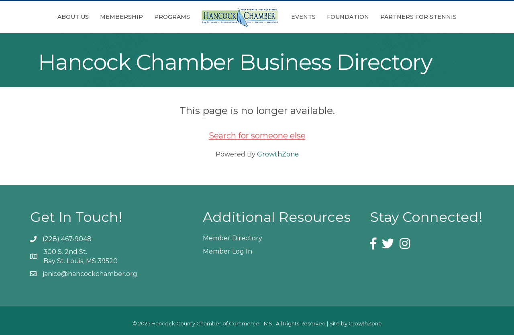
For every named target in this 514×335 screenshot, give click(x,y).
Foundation (348, 16)
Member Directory (232, 238)
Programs (172, 16)
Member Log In (227, 251)
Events (303, 16)
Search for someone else (257, 135)
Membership (121, 16)
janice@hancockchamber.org (90, 274)
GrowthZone (278, 154)
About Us (73, 16)
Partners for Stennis (418, 16)
